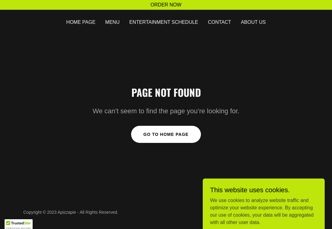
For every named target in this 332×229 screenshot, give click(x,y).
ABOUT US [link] (253, 22)
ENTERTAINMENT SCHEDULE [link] (163, 22)
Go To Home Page (165, 134)
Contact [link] (219, 22)
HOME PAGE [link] (80, 22)
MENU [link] (112, 22)
